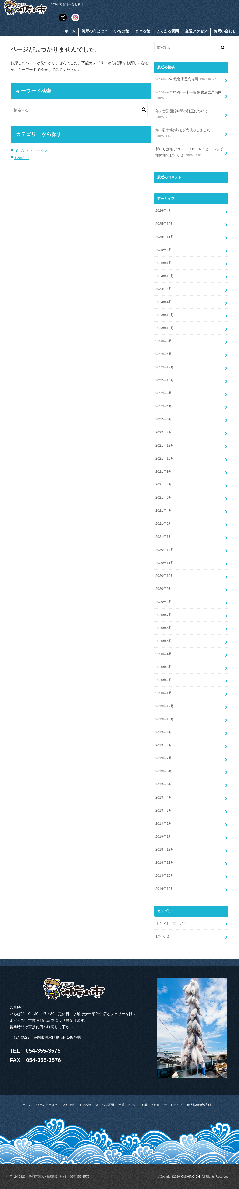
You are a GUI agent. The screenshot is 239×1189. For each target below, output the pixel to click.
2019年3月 (163, 810)
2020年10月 (164, 575)
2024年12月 (164, 276)
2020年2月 (163, 680)
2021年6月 (163, 497)
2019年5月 (163, 784)
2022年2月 (163, 432)
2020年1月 (163, 693)
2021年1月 (163, 536)
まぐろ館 (142, 31)
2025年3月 (163, 250)
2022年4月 (163, 406)
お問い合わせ (225, 31)
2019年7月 (163, 758)
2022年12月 (164, 367)
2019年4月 (163, 797)
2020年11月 (164, 563)
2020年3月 (163, 667)
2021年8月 (163, 484)
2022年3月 (163, 419)
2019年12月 (164, 706)
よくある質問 (167, 31)
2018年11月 (164, 862)
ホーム (70, 31)
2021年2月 (163, 523)
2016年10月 (164, 888)
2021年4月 (163, 510)
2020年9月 (163, 589)
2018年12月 (164, 849)
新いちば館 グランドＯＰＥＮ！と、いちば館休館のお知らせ (189, 152)
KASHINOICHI (191, 1176)
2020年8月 (163, 602)
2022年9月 (163, 393)
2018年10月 (164, 875)
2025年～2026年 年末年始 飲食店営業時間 (188, 95)
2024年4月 (163, 302)
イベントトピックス (31, 150)
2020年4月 (163, 654)
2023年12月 (164, 315)
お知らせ (21, 158)
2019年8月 (163, 745)
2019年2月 (163, 823)
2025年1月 (163, 263)
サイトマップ (173, 1105)
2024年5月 (163, 289)
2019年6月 (163, 771)
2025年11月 (164, 237)
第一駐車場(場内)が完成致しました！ (184, 133)
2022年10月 (164, 380)
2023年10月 (164, 328)
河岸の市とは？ (95, 31)
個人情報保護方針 (199, 1105)
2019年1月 (163, 836)
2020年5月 (163, 641)
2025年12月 (164, 223)
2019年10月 (164, 719)
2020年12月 (164, 550)
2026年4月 (163, 210)
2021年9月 (163, 471)
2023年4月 (163, 354)
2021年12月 (164, 445)
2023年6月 (163, 341)
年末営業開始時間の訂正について (181, 114)
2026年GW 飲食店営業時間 (186, 79)
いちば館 (121, 31)
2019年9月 (163, 732)
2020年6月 (163, 628)
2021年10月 (164, 458)
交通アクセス (196, 31)
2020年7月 (163, 615)
